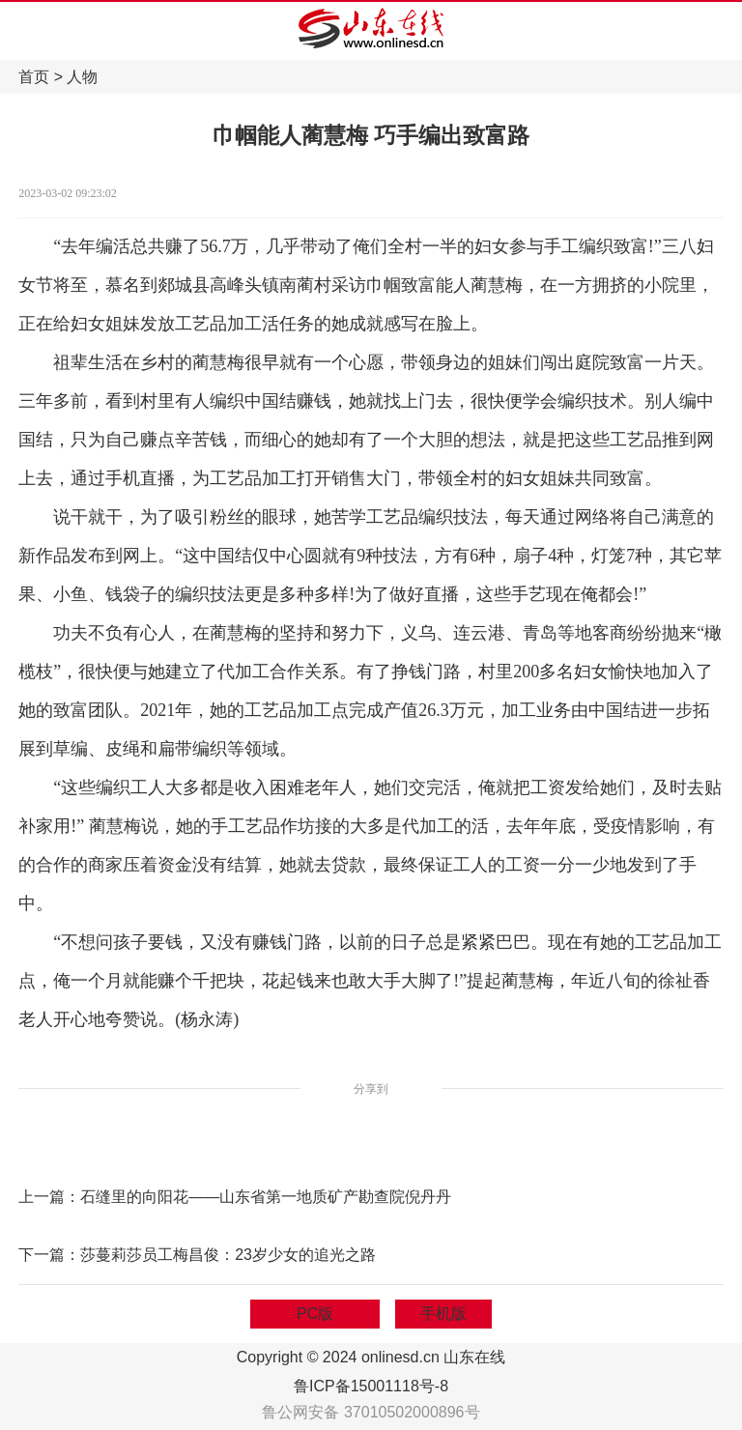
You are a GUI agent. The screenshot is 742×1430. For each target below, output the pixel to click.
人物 (82, 77)
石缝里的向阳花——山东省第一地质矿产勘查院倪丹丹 (265, 1196)
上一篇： (49, 1196)
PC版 (315, 1313)
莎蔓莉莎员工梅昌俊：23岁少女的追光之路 (228, 1254)
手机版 (443, 1313)
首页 (33, 77)
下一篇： (49, 1254)
